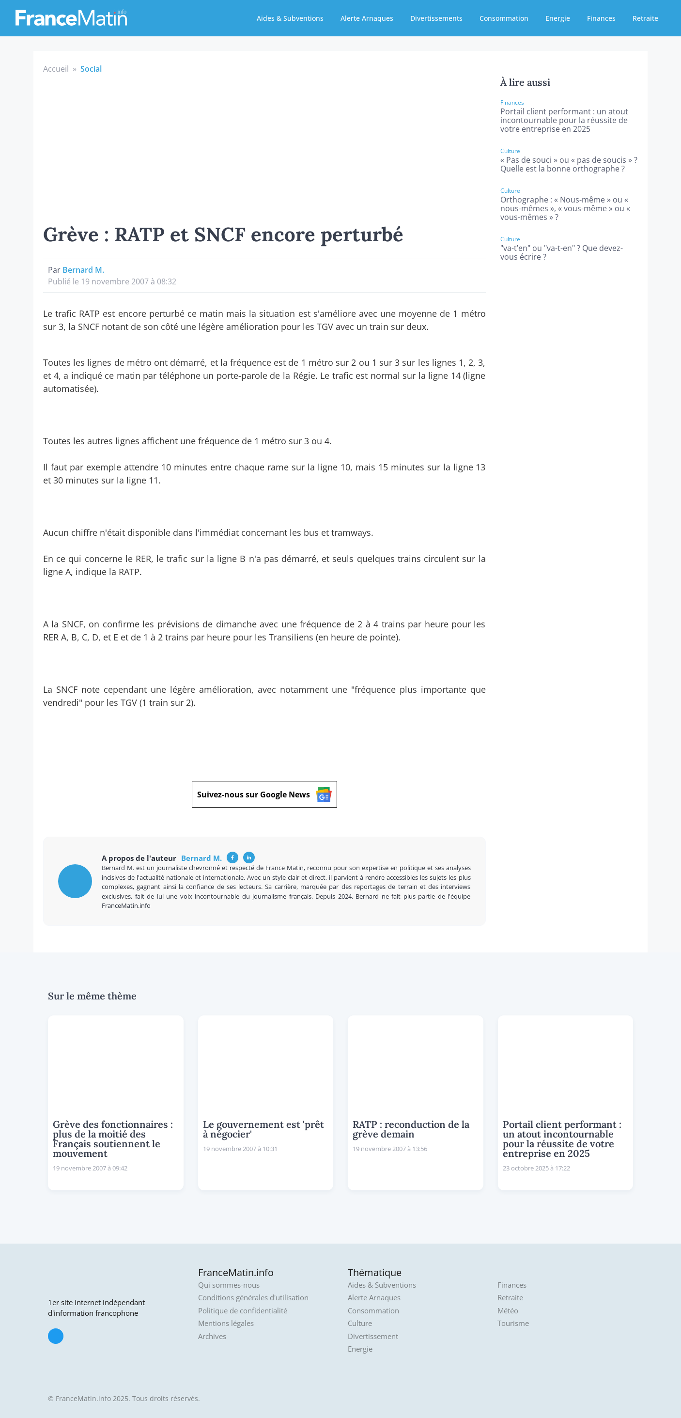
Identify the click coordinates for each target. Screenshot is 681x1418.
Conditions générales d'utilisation (253, 1297)
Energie (557, 18)
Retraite (645, 18)
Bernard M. (83, 270)
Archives (212, 1336)
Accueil (56, 68)
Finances (601, 18)
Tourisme (513, 1323)
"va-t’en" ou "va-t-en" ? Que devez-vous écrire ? (561, 252)
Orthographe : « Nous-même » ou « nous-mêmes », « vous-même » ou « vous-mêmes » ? (565, 208)
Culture (360, 1323)
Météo (507, 1310)
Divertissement (373, 1336)
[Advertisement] (264, 147)
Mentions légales (226, 1323)
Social (91, 68)
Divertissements (436, 18)
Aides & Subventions (290, 18)
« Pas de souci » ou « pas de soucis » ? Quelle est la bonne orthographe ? (568, 164)
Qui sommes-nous (229, 1285)
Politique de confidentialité (242, 1310)
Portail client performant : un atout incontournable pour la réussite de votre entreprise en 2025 (564, 120)
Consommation (504, 18)
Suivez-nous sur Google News (264, 794)
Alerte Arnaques (366, 18)
